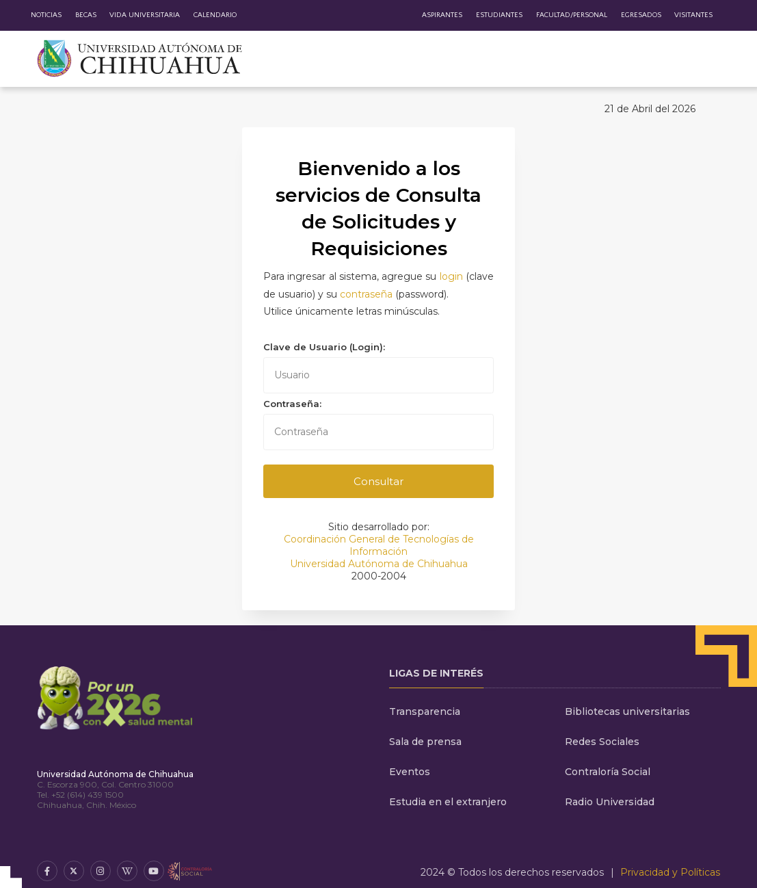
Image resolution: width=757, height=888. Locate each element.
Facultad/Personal (571, 15)
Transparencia (424, 711)
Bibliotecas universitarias (627, 711)
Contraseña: (292, 403)
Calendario (215, 15)
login (451, 276)
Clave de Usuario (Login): (324, 346)
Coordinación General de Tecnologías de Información (379, 545)
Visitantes (693, 15)
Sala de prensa (425, 741)
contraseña (366, 294)
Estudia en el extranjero (448, 802)
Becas (85, 15)
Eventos (409, 772)
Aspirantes (442, 15)
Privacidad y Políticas (670, 872)
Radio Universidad (609, 802)
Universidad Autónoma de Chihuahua (379, 564)
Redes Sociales (602, 741)
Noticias (46, 15)
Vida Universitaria (144, 15)
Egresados (641, 15)
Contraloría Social (607, 772)
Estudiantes (499, 15)
